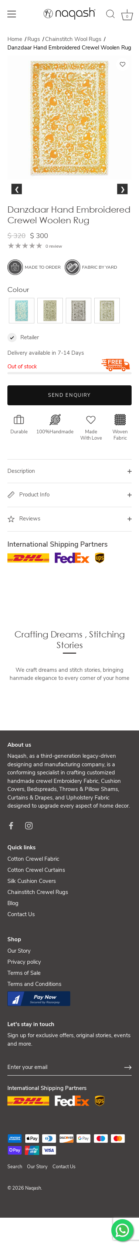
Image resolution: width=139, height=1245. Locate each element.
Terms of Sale (24, 1012)
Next (122, 217)
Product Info (28, 533)
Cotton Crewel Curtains (36, 909)
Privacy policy (24, 1001)
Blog (12, 942)
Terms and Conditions (34, 1023)
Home (14, 39)
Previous (18, 217)
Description (21, 510)
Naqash (33, 1227)
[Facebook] (11, 864)
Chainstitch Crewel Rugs (37, 931)
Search (14, 1206)
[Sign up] (128, 1106)
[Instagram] (29, 864)
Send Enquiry (69, 434)
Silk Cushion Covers (31, 920)
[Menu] (12, 14)
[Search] (110, 15)
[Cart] (127, 15)
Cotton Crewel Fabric (33, 898)
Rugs (34, 39)
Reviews (23, 558)
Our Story (19, 990)
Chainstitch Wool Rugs (74, 39)
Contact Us (21, 953)
